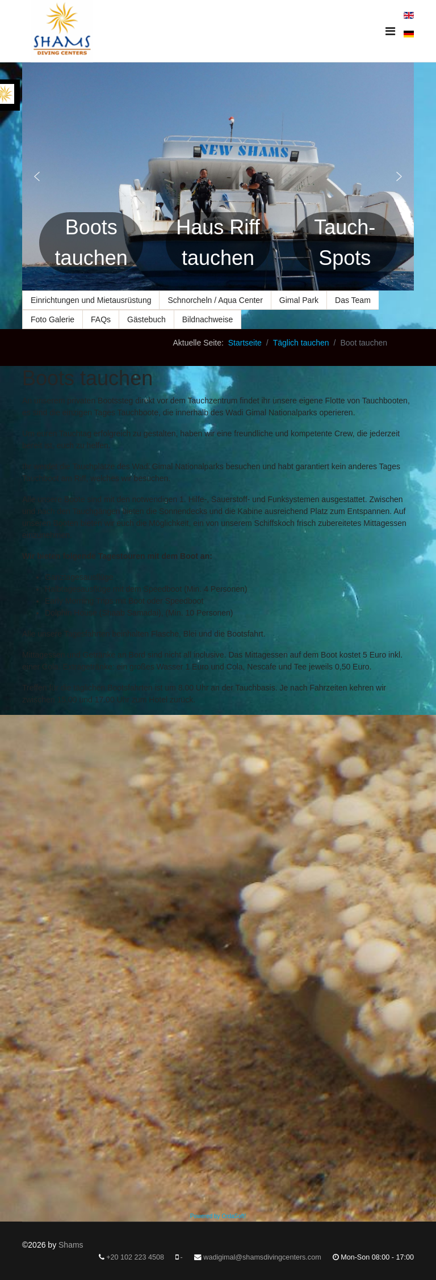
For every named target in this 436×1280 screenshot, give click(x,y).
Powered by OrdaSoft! (218, 1216)
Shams (70, 1244)
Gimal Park (298, 300)
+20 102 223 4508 (135, 1257)
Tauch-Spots (344, 243)
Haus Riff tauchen (217, 243)
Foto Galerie (52, 319)
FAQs (101, 319)
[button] (37, 176)
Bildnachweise (207, 319)
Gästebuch (146, 319)
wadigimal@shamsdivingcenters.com (262, 1257)
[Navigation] (390, 31)
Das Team (353, 300)
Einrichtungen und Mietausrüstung (91, 300)
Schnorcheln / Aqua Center (214, 300)
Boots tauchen (91, 243)
